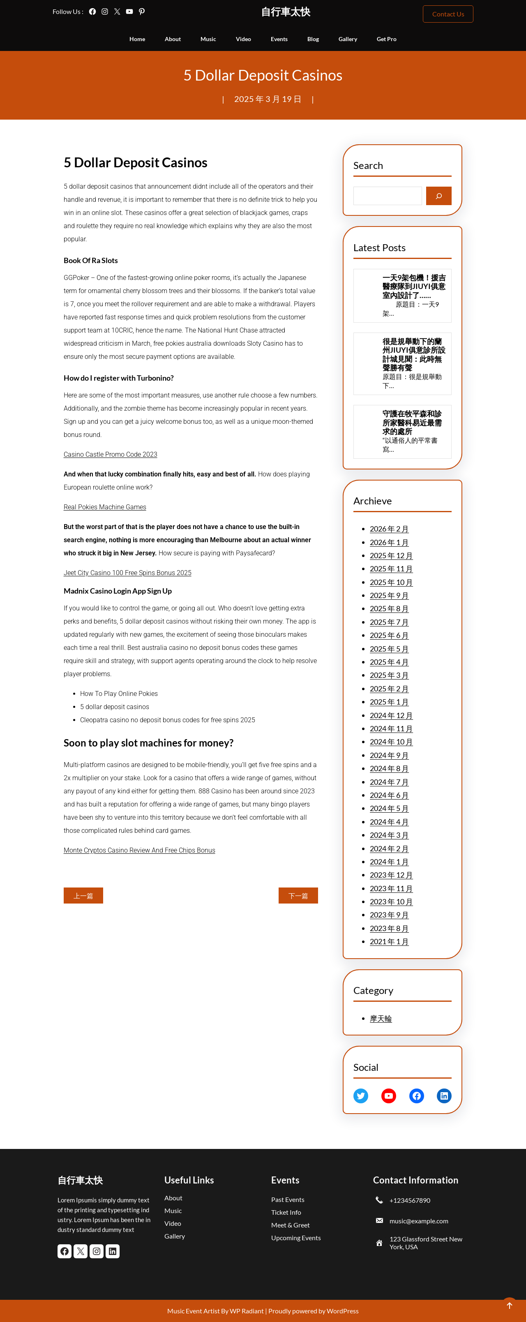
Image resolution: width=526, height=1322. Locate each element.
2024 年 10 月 (391, 741)
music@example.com (419, 1221)
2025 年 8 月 (389, 608)
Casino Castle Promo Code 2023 (110, 454)
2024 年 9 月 (389, 755)
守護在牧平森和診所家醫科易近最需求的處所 (412, 422)
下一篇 (298, 895)
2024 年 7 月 (389, 781)
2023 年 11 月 (391, 888)
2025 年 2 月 (389, 688)
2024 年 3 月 (389, 834)
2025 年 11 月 (391, 568)
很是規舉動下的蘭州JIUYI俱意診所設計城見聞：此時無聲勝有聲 (414, 354)
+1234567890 (410, 1200)
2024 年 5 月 (389, 808)
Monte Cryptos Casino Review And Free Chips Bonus (139, 850)
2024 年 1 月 (389, 861)
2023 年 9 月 (389, 914)
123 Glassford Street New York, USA (426, 1242)
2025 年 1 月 (389, 701)
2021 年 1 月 (389, 941)
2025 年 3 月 (389, 674)
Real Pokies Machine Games (105, 507)
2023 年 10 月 (391, 901)
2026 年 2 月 (389, 528)
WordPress (343, 1311)
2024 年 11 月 (391, 728)
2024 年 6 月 (389, 795)
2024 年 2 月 (389, 848)
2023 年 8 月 (389, 928)
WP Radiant (246, 1311)
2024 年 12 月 (391, 715)
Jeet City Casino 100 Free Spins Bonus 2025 (127, 573)
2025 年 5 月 (389, 648)
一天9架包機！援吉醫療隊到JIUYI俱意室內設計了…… (414, 286)
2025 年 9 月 (389, 595)
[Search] (439, 196)
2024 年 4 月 (389, 821)
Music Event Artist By (197, 1311)
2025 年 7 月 (389, 621)
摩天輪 (381, 1018)
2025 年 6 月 (389, 635)
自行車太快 (285, 11)
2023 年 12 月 (391, 874)
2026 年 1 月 (389, 542)
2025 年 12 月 (391, 555)
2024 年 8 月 (389, 768)
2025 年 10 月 (391, 582)
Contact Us (448, 14)
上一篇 (83, 895)
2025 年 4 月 (389, 661)
